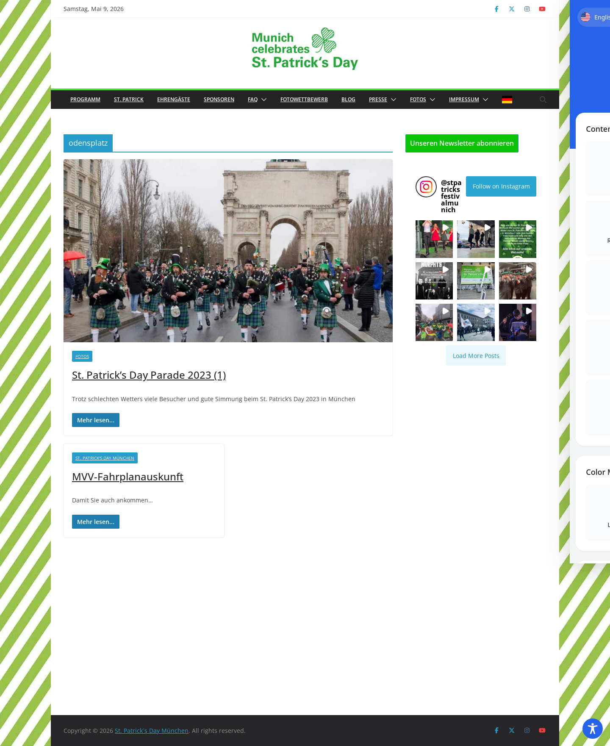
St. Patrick (129, 99)
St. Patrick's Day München (104, 458)
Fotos (418, 99)
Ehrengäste (173, 99)
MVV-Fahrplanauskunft (127, 476)
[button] (262, 99)
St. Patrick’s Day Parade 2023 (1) (149, 375)
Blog (348, 99)
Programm (85, 99)
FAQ (253, 99)
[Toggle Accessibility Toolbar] (593, 729)
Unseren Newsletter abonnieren (462, 143)
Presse (378, 99)
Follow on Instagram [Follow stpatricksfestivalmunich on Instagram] (501, 186)
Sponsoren (219, 99)
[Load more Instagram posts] (476, 355)
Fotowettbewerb (304, 99)
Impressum (464, 99)
